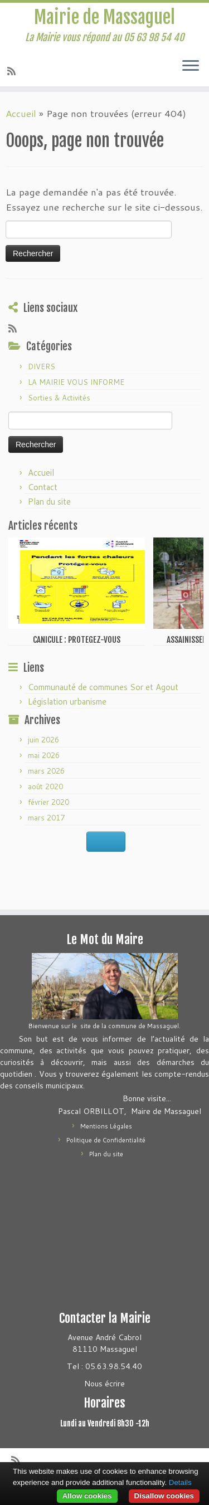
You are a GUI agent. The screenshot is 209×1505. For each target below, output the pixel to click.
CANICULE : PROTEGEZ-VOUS (76, 639)
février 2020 (48, 802)
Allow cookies (87, 1496)
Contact (42, 487)
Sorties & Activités (59, 398)
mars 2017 (46, 818)
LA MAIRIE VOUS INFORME (76, 382)
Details (180, 1482)
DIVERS (41, 366)
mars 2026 (46, 771)
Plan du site (49, 501)
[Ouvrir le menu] (190, 66)
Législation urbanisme (67, 701)
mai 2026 (44, 755)
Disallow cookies (164, 1496)
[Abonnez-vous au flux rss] (13, 70)
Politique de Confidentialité (105, 1140)
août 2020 (45, 786)
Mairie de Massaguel (104, 17)
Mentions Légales (106, 1126)
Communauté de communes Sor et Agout (103, 687)
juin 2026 (43, 740)
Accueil (21, 113)
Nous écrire (104, 1383)
